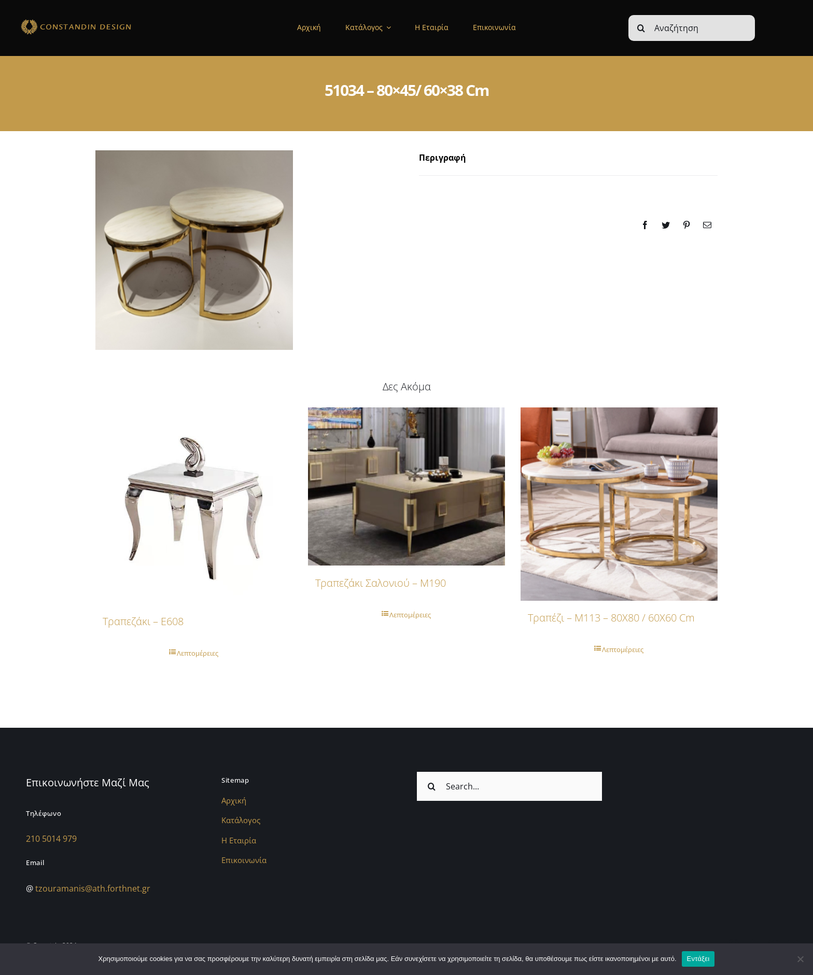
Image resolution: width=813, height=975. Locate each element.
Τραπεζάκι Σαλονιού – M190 (380, 583)
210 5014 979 (51, 838)
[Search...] (509, 786)
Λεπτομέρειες (197, 653)
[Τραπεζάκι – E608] (193, 505)
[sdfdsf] (97, 20)
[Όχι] (800, 959)
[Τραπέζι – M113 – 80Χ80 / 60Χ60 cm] (619, 504)
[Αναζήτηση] (691, 28)
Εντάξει (698, 959)
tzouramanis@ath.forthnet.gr (92, 888)
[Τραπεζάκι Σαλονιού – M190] (406, 486)
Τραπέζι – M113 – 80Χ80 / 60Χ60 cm (611, 618)
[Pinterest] (686, 225)
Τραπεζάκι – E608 (143, 621)
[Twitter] (665, 225)
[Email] (707, 225)
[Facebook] (645, 225)
